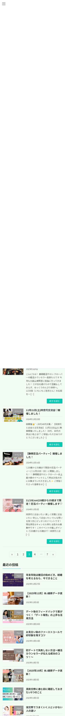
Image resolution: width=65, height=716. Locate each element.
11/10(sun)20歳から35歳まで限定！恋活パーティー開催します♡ (44, 501)
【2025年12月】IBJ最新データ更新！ (44, 594)
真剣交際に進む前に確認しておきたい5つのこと (44, 690)
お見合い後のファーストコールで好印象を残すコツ (44, 633)
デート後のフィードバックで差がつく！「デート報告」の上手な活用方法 (44, 615)
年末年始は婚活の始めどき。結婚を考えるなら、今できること (44, 576)
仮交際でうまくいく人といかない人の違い (44, 708)
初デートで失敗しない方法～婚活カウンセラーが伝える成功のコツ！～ (44, 653)
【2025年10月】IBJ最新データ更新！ (44, 672)
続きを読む (54, 401)
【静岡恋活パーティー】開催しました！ (44, 455)
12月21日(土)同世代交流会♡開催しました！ (43, 411)
